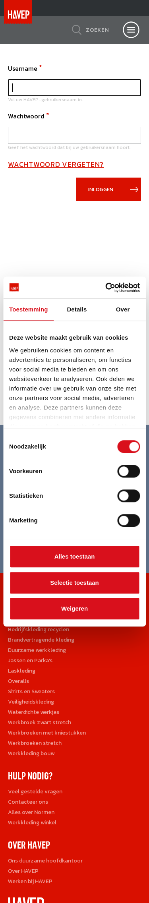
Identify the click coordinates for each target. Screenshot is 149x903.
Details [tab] (77, 309)
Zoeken (97, 30)
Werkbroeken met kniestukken (47, 733)
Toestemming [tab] (28, 309)
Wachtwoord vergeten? (56, 164)
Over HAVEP (23, 871)
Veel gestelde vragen (35, 791)
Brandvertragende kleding (41, 640)
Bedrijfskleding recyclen (38, 629)
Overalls (18, 681)
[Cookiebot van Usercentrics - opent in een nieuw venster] (106, 287)
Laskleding (21, 671)
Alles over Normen (31, 812)
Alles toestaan (74, 556)
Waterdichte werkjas (33, 712)
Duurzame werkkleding (37, 650)
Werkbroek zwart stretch (39, 722)
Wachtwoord (26, 116)
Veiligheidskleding (31, 702)
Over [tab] (123, 309)
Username (22, 68)
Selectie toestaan (74, 582)
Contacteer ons (28, 802)
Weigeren (74, 608)
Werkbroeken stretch (35, 743)
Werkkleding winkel (32, 822)
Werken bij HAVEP (30, 881)
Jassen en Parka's (30, 660)
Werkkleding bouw (31, 753)
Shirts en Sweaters (31, 691)
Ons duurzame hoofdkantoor (45, 861)
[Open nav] (131, 30)
